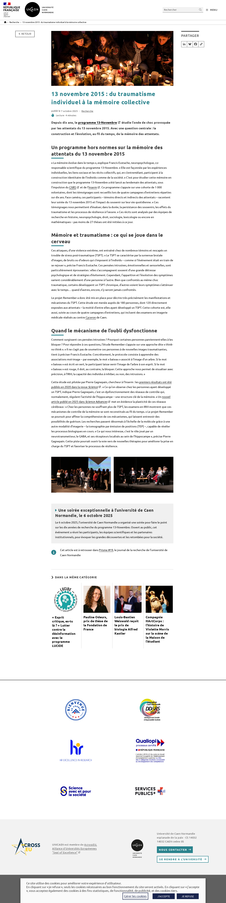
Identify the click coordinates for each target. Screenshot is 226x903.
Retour (26, 34)
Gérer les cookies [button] (135, 896)
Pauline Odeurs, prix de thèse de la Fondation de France (95, 623)
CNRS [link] (72, 187)
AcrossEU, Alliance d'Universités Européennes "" (74, 848)
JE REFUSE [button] (188, 896)
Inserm (93, 187)
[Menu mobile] (212, 10)
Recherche (87, 110)
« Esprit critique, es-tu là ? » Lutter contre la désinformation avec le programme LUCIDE (63, 631)
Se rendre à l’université (180, 859)
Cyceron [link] (91, 317)
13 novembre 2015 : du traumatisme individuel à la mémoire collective (54, 22)
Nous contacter (173, 849)
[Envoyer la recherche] (200, 9)
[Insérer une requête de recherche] (183, 9)
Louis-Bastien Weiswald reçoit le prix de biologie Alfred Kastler (126, 625)
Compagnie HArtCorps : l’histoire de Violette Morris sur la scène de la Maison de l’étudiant (157, 629)
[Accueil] (5, 22)
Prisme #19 (106, 550)
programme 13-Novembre (97, 122)
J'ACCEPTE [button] (163, 896)
